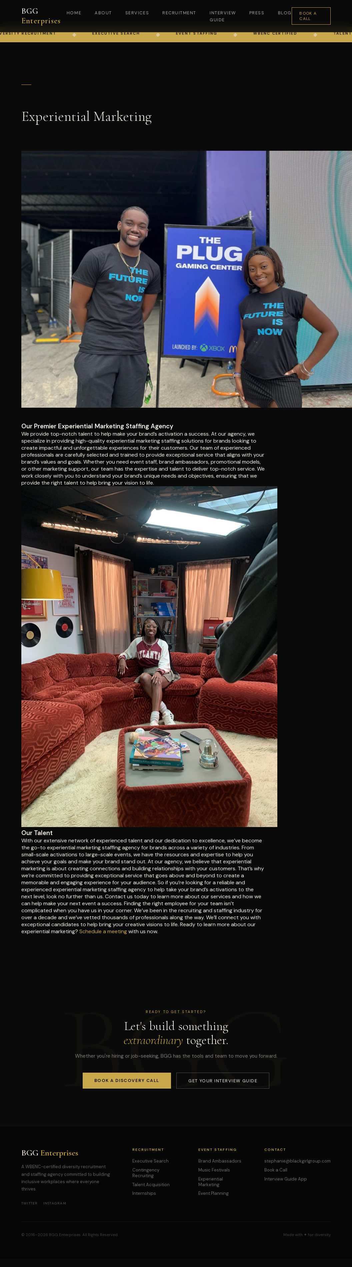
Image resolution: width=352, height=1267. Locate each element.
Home (74, 13)
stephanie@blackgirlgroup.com (297, 1161)
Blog (285, 13)
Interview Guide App (285, 1179)
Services (137, 13)
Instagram (54, 1203)
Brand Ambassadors (219, 1161)
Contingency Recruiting (145, 1172)
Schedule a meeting (103, 931)
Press (257, 13)
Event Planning (213, 1193)
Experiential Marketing (210, 1181)
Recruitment (179, 13)
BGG (41, 16)
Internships (144, 1193)
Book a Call (308, 16)
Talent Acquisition (151, 1184)
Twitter (29, 1203)
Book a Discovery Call (126, 1080)
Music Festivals (214, 1170)
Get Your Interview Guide (222, 1081)
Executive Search (150, 1161)
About (103, 13)
